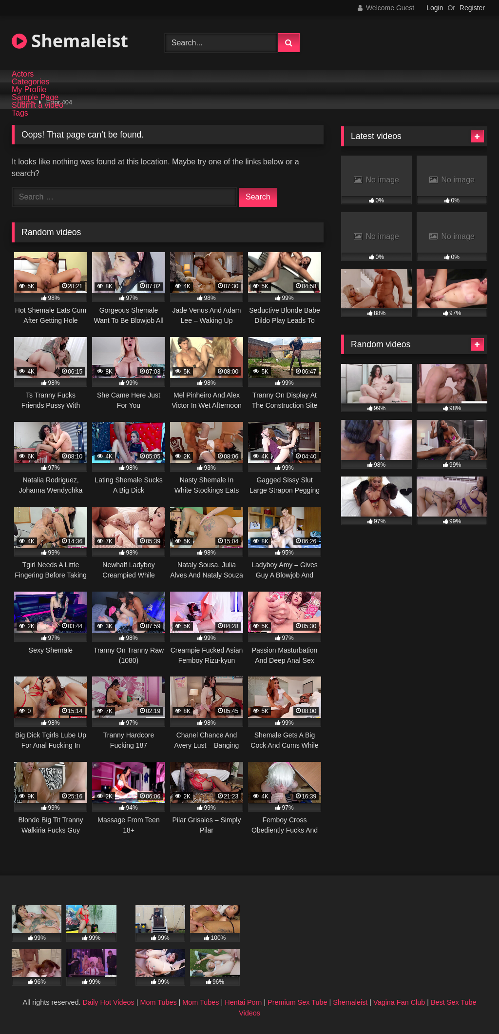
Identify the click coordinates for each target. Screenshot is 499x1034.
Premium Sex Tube (297, 1002)
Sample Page (35, 97)
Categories (30, 82)
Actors (23, 74)
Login (434, 8)
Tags (20, 113)
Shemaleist (70, 41)
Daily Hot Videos (108, 1002)
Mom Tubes (158, 1002)
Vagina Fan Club (399, 1002)
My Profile (29, 90)
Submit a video (37, 105)
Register (472, 8)
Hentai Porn (243, 1002)
